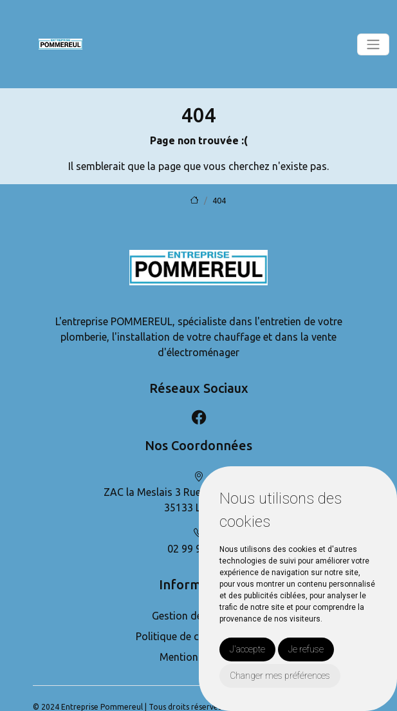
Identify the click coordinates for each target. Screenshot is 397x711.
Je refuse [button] (306, 649)
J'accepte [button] (247, 649)
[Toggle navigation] (373, 44)
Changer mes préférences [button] (280, 675)
